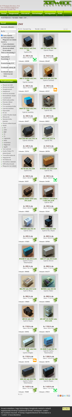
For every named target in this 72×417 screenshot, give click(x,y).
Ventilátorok (7, 160)
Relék (21, 18)
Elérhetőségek (37, 13)
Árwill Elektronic (6, 18)
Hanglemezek (14, 13)
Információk (25, 13)
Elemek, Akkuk (7, 102)
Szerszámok (7, 149)
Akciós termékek (8, 87)
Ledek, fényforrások (9, 115)
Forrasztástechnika (9, 106)
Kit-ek (5, 113)
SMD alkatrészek (8, 164)
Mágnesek (7, 145)
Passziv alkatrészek (9, 123)
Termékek (15, 18)
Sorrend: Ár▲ (28, 29)
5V (4, 136)
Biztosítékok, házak (9, 96)
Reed (5, 140)
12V (5, 128)
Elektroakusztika (8, 100)
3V (4, 134)
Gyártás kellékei (8, 108)
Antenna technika (9, 93)
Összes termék (8, 85)
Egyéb (5, 147)
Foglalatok (7, 138)
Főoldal (3, 13)
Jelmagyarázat (50, 13)
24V (25, 18)
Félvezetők (6, 104)
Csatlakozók (7, 98)
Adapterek (6, 91)
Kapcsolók (6, 111)
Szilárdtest (7, 143)
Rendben (66, 409)
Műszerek (6, 117)
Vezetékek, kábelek (9, 162)
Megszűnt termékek (9, 166)
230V (5, 130)
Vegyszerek (7, 157)
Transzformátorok (9, 155)
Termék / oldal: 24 (40, 29)
